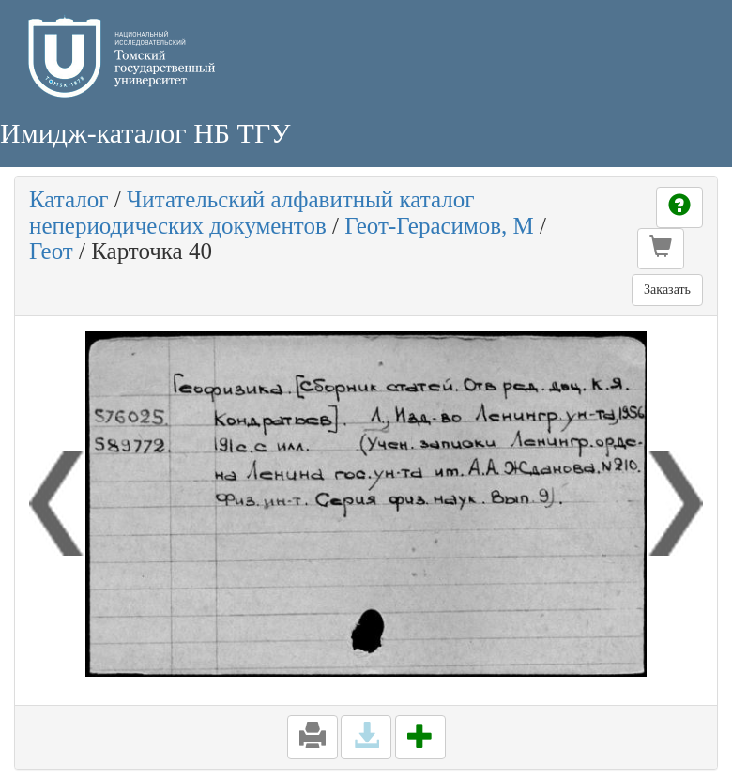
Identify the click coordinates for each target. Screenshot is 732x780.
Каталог (69, 199)
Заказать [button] (667, 290)
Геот (51, 251)
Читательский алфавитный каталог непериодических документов (251, 212)
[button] (660, 248)
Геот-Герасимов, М (439, 225)
